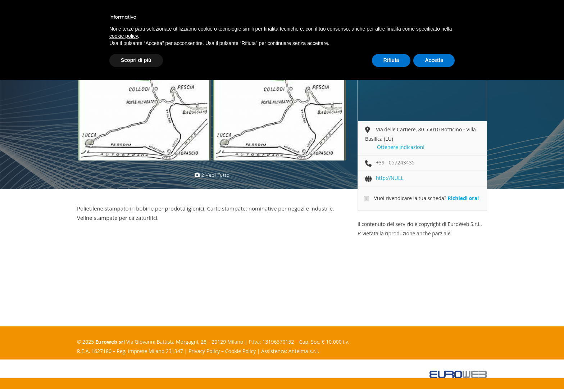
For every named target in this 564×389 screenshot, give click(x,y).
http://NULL (389, 178)
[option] (144, 111)
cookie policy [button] (123, 36)
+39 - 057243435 (395, 162)
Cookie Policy (240, 351)
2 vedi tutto (212, 175)
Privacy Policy (204, 351)
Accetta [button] (434, 60)
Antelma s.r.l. (303, 351)
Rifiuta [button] (391, 60)
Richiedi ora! (463, 198)
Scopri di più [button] (136, 60)
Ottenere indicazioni (400, 147)
